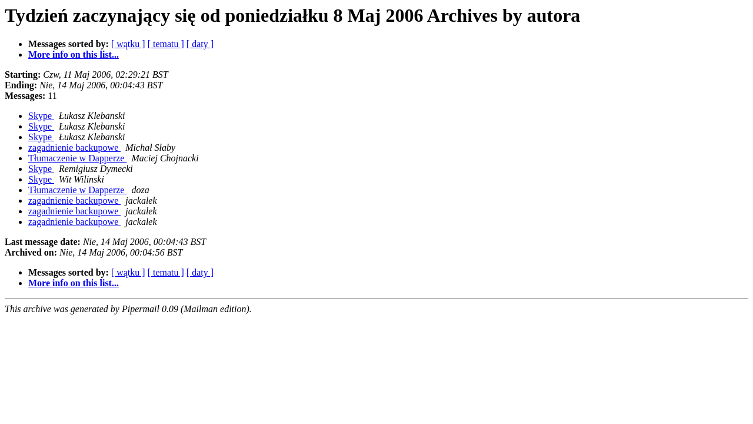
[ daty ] (200, 44)
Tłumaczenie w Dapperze (77, 158)
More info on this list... (73, 54)
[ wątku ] (128, 44)
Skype (41, 116)
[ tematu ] (166, 44)
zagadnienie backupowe (74, 148)
